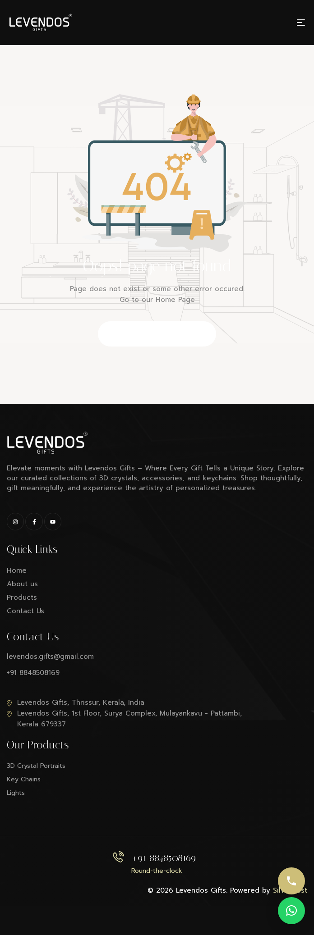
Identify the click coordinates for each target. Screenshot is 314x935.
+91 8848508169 (163, 858)
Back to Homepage (157, 334)
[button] (291, 910)
